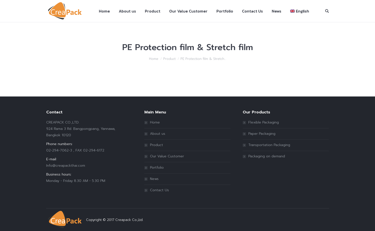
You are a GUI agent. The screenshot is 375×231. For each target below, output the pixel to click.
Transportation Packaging (269, 145)
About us (157, 133)
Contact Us (159, 190)
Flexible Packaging (263, 122)
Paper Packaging (261, 133)
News (154, 178)
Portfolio (157, 167)
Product (169, 58)
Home (153, 58)
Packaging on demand (266, 156)
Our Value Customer (167, 156)
